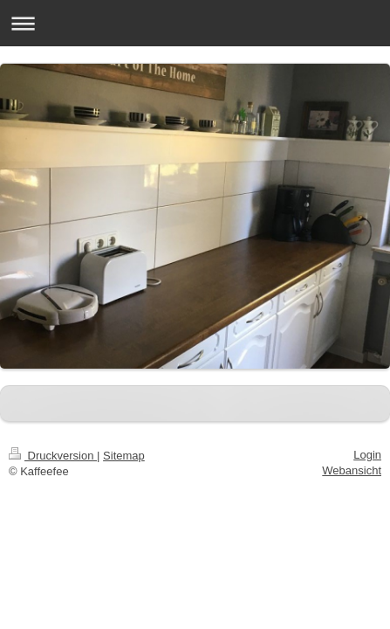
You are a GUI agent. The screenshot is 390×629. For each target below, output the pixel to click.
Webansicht (351, 470)
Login (367, 454)
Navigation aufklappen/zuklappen (195, 23)
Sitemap (124, 455)
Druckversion (53, 455)
